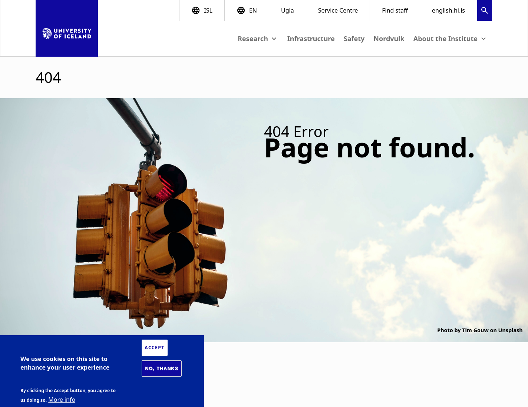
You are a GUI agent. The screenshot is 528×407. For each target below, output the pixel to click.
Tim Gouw (475, 330)
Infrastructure (311, 38)
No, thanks (161, 368)
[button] (484, 11)
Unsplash (510, 330)
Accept (154, 347)
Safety (354, 38)
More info (61, 400)
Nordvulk (388, 38)
